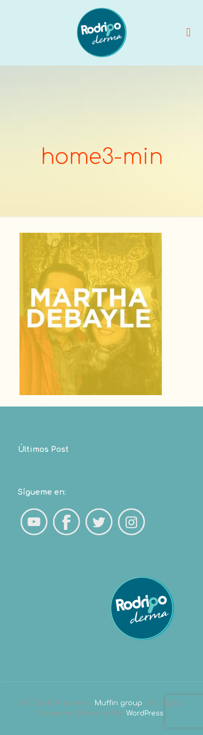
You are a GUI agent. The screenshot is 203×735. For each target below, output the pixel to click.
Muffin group (118, 703)
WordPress (144, 713)
